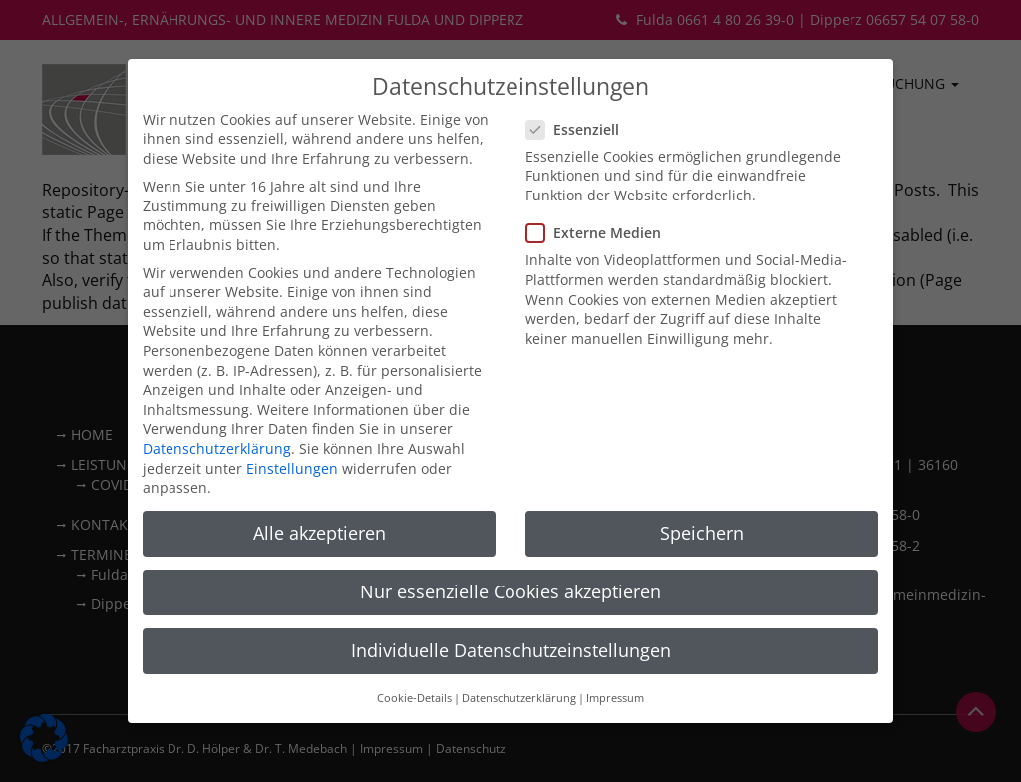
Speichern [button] (702, 477)
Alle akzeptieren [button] (319, 477)
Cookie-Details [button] (414, 642)
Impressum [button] (615, 642)
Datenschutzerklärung (217, 392)
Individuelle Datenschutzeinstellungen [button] (511, 595)
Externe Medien (599, 177)
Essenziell (578, 73)
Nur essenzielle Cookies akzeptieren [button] (510, 536)
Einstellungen (292, 412)
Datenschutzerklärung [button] (519, 642)
